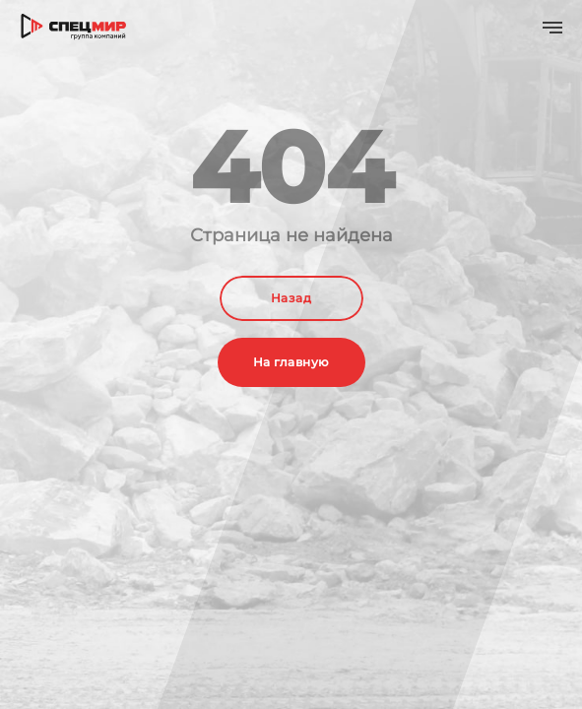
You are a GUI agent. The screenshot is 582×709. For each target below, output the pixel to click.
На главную (291, 361)
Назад (291, 297)
